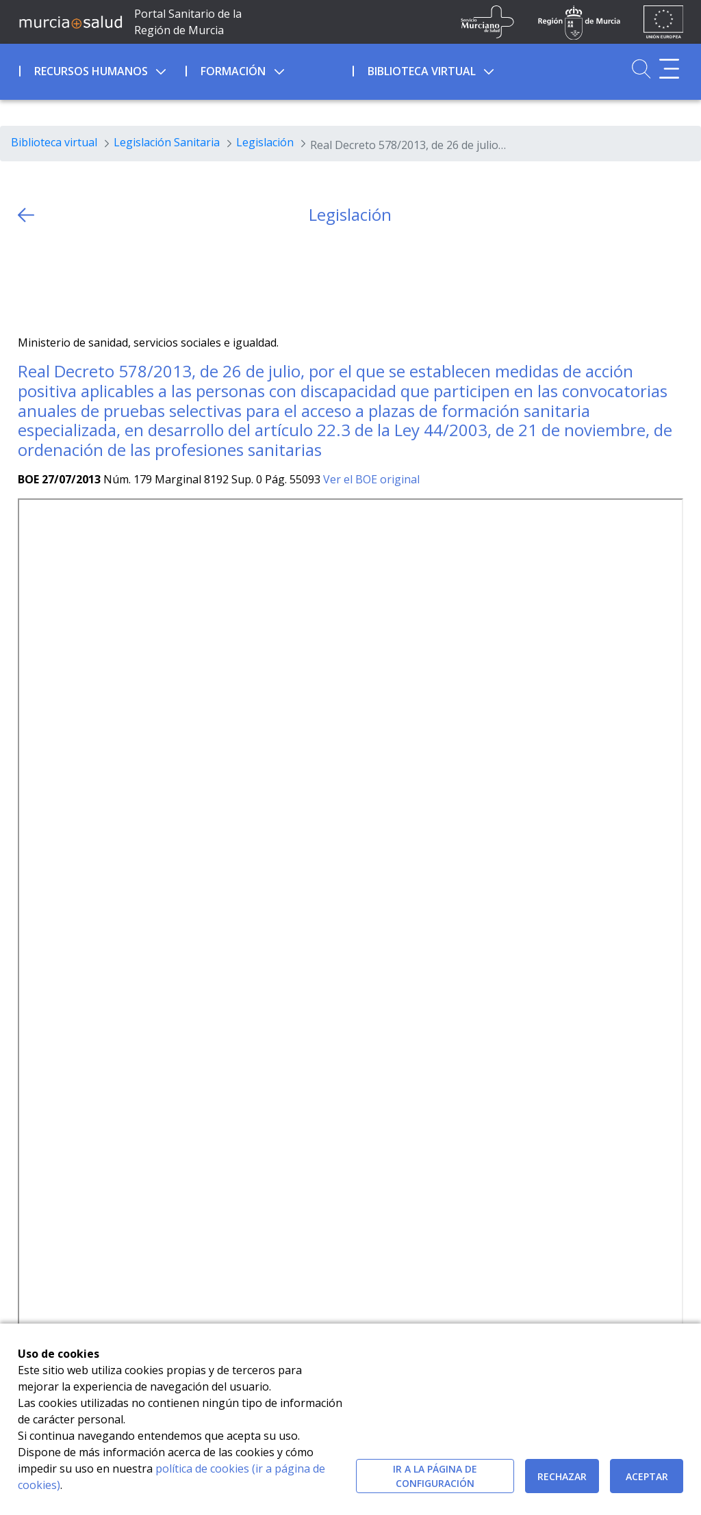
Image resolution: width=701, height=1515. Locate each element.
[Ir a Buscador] (641, 69)
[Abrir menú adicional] (669, 69)
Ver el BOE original (371, 479)
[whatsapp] (81, 280)
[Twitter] (28, 280)
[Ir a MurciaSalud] (70, 21)
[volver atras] (26, 215)
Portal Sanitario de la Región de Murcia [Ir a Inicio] (188, 22)
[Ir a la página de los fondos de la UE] (663, 21)
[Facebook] (54, 280)
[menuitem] (101, 69)
